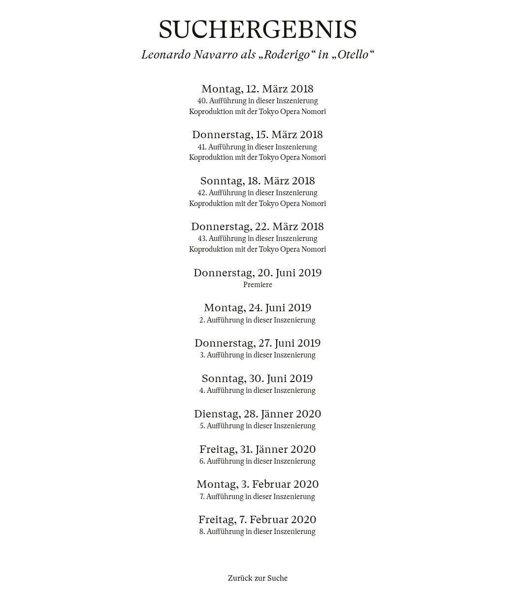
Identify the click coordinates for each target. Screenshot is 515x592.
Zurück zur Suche (258, 578)
